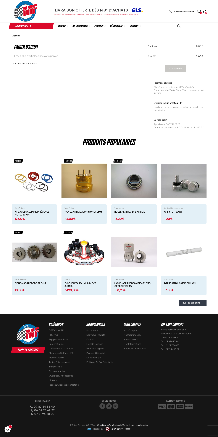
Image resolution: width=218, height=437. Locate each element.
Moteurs (53, 380)
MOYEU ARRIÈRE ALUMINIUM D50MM (83, 211)
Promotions (92, 330)
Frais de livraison (94, 343)
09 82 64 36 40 (44, 406)
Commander (175, 68)
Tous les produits (192, 303)
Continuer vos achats (24, 63)
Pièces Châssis (56, 357)
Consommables (57, 371)
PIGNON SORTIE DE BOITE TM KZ (30, 283)
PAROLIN (68, 279)
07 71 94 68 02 (44, 414)
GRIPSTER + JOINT (173, 211)
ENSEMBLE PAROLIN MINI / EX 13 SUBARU (81, 284)
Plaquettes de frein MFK (61, 353)
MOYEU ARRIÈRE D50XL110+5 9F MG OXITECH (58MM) (132, 284)
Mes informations (132, 343)
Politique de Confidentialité (99, 362)
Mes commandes (132, 334)
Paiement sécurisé (95, 353)
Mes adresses (131, 339)
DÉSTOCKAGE (56, 330)
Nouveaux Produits (95, 334)
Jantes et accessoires (173, 208)
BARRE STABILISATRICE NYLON (179, 283)
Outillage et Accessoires (61, 375)
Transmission (20, 279)
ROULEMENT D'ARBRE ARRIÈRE (129, 211)
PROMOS (53, 334)
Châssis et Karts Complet (61, 348)
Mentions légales (95, 348)
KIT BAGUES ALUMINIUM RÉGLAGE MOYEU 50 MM (32, 213)
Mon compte (130, 330)
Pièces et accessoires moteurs (64, 384)
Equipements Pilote (58, 339)
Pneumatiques (56, 343)
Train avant (168, 279)
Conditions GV (93, 357)
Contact (90, 339)
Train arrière (19, 208)
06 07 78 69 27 (44, 410)
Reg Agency (117, 428)
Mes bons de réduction (135, 348)
